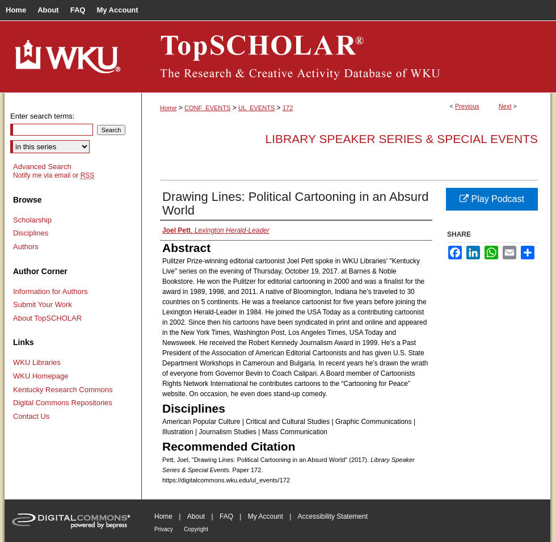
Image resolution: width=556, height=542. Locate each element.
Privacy (163, 529)
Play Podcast (492, 199)
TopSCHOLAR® (346, 57)
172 (288, 107)
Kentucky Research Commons (63, 389)
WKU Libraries (37, 362)
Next (505, 106)
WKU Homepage (41, 376)
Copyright (196, 529)
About (196, 516)
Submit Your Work (42, 304)
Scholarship (32, 220)
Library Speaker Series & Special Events (402, 138)
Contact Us (31, 416)
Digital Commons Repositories (62, 402)
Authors (26, 246)
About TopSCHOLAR (47, 318)
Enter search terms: (42, 116)
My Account (265, 516)
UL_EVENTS (256, 107)
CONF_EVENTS (207, 107)
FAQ (226, 516)
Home (168, 107)
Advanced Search (42, 166)
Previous (467, 106)
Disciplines (30, 233)
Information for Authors (50, 291)
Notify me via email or (53, 175)
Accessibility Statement (333, 516)
